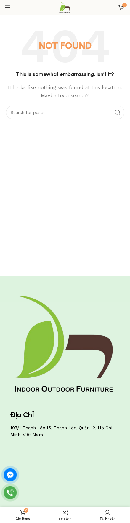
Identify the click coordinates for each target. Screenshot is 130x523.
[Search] (65, 112)
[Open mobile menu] (7, 7)
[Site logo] (65, 7)
